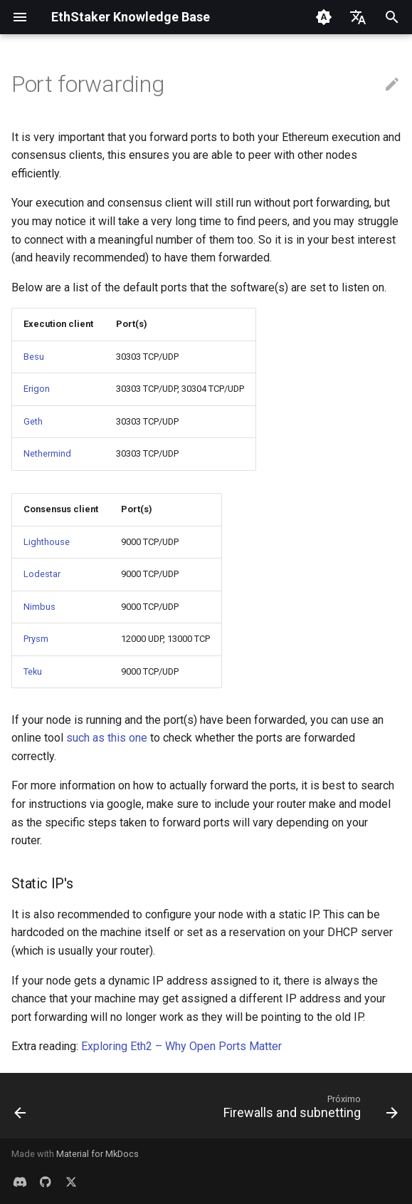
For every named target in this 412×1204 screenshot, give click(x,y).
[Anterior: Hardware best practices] (20, 1110)
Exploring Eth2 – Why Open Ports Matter (181, 1046)
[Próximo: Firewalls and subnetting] (308, 1110)
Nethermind (47, 453)
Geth (33, 421)
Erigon (36, 388)
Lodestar (41, 574)
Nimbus (39, 606)
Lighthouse (46, 541)
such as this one (106, 737)
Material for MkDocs (97, 1153)
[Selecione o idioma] (358, 17)
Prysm (35, 638)
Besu (33, 356)
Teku (32, 671)
